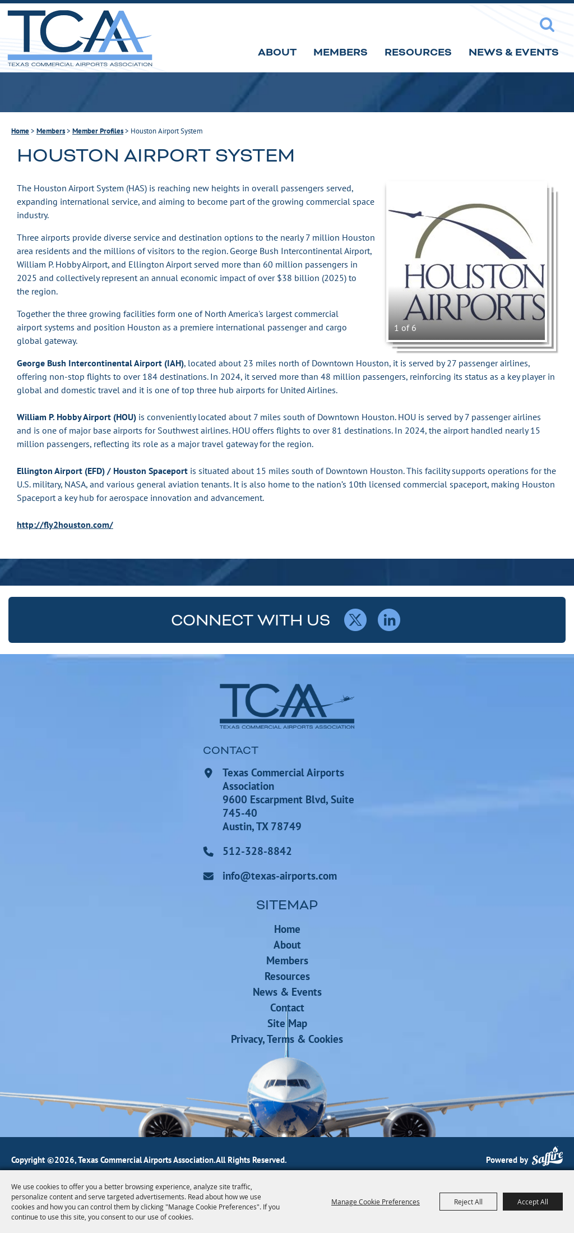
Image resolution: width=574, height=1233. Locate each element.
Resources (418, 52)
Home (20, 131)
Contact (287, 1007)
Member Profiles (97, 131)
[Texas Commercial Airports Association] (79, 38)
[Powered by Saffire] (547, 1158)
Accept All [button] (532, 1201)
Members (340, 52)
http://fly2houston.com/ (65, 524)
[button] (466, 261)
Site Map (287, 1023)
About (277, 52)
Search (547, 24)
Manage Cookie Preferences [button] (375, 1201)
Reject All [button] (468, 1201)
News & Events (514, 52)
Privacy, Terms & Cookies (287, 1039)
